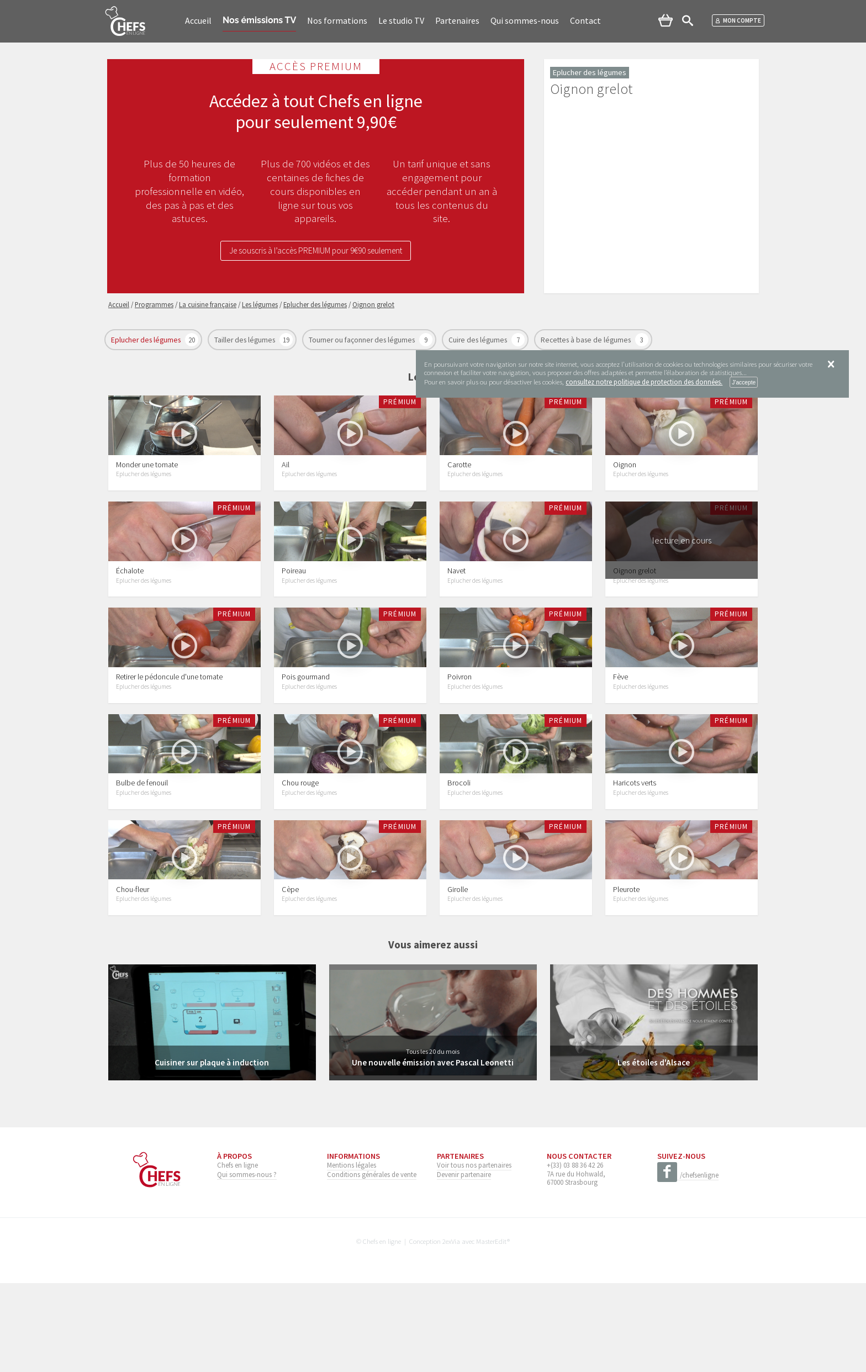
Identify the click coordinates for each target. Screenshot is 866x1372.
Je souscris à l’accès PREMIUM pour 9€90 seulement (316, 252)
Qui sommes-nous (524, 20)
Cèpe (290, 978)
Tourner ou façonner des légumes (362, 340)
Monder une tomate (147, 482)
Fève (620, 730)
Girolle (457, 978)
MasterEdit (491, 1330)
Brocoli (459, 854)
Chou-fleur (132, 978)
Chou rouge (300, 854)
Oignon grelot (634, 606)
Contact (585, 20)
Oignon (624, 482)
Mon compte (738, 20)
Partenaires (457, 20)
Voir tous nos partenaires (474, 1254)
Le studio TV (401, 20)
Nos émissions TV (259, 20)
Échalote (130, 606)
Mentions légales (351, 1254)
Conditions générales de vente (371, 1263)
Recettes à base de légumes (586, 340)
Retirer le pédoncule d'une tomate (169, 730)
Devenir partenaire (464, 1263)
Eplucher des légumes (146, 340)
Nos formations (337, 20)
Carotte (459, 482)
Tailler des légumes (245, 340)
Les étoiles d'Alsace (654, 1151)
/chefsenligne (688, 1265)
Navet (456, 606)
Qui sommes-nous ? (247, 1263)
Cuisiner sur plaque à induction (212, 1151)
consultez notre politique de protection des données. (644, 381)
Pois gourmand (306, 730)
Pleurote (626, 978)
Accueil (198, 20)
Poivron (459, 730)
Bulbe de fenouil (142, 854)
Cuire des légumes (478, 340)
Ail (285, 482)
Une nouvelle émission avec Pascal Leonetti (433, 1151)
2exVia (451, 1330)
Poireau (294, 606)
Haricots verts (634, 854)
